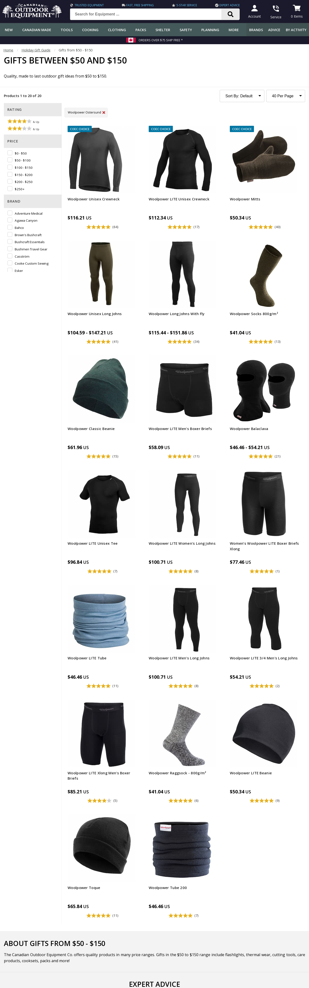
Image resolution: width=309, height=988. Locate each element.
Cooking (90, 30)
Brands (256, 30)
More (234, 30)
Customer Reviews (17, 939)
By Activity (296, 30)
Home (8, 50)
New (9, 30)
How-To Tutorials (109, 910)
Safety (186, 30)
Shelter (162, 30)
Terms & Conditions (259, 980)
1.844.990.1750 (222, 947)
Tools (67, 30)
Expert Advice (227, 5)
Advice (274, 30)
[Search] (228, 14)
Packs (140, 30)
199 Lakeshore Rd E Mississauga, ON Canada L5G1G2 (235, 942)
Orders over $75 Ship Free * (161, 40)
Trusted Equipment (89, 5)
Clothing (117, 30)
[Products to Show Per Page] (285, 96)
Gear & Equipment (109, 890)
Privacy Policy (179, 846)
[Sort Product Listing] (242, 96)
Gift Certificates (14, 929)
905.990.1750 (263, 947)
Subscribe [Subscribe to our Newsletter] (223, 835)
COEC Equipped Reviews (114, 881)
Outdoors (102, 919)
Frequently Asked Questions (24, 881)
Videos (100, 929)
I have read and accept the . (158, 846)
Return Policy (12, 919)
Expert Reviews (107, 900)
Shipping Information (19, 900)
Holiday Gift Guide (35, 50)
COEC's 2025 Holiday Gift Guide (95, 749)
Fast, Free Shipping (139, 5)
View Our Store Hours (211, 956)
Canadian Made (36, 30)
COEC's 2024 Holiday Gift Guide (199, 749)
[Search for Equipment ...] (148, 14)
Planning (210, 30)
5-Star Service (185, 5)
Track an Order (14, 910)
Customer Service (16, 890)
